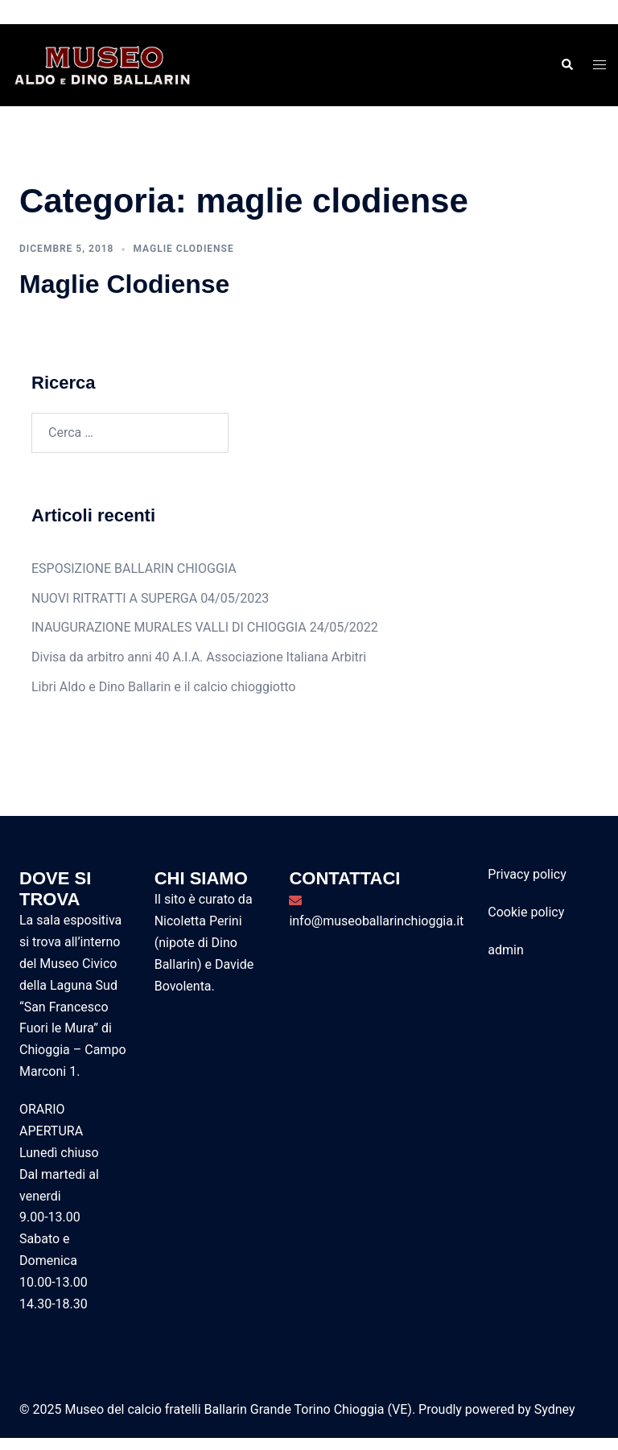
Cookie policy (526, 912)
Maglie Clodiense (124, 284)
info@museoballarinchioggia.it (376, 921)
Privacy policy (527, 874)
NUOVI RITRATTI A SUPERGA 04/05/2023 (150, 598)
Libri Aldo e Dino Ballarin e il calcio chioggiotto (163, 686)
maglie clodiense (183, 248)
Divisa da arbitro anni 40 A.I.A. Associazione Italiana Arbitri (198, 657)
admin (505, 950)
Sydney (554, 1409)
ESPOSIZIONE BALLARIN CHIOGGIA (134, 568)
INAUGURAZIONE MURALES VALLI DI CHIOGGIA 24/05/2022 (204, 627)
